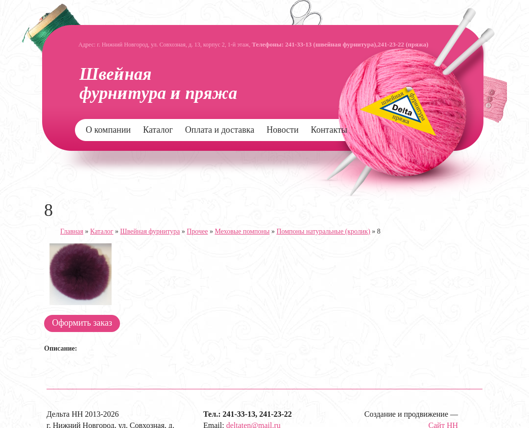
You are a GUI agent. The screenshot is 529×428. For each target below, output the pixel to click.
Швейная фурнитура (150, 231)
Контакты (329, 130)
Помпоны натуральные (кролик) (323, 231)
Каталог (158, 130)
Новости (282, 130)
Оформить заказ (82, 323)
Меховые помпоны (242, 231)
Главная (71, 231)
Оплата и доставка (219, 130)
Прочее (197, 231)
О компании (108, 130)
